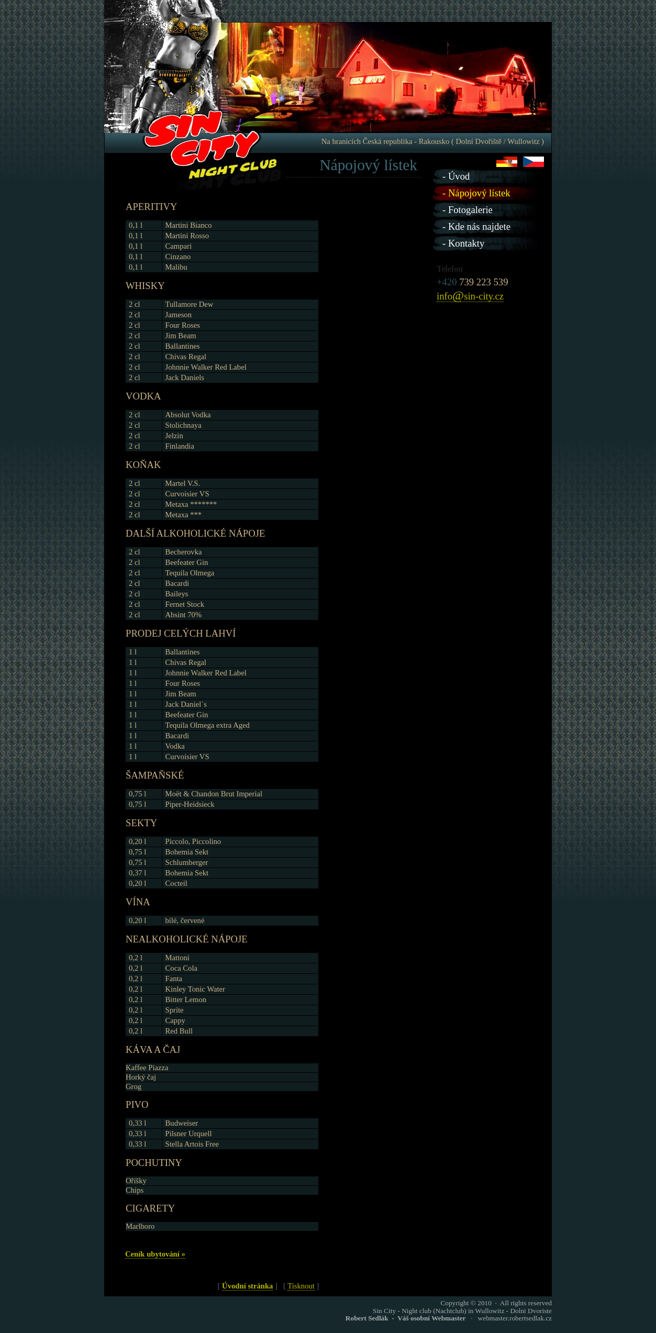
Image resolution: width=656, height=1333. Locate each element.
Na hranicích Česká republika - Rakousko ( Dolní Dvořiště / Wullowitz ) (432, 141)
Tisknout (301, 1286)
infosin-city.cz (470, 296)
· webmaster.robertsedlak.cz (449, 1318)
